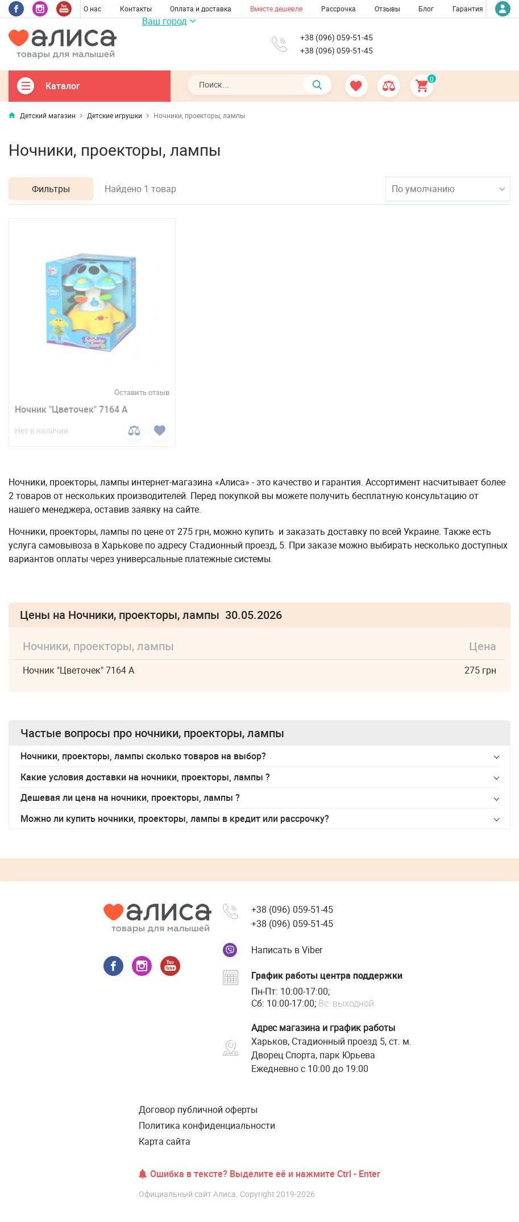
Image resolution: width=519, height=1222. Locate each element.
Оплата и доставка (200, 8)
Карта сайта (164, 1141)
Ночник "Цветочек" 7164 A (71, 409)
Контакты (136, 8)
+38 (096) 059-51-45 (336, 37)
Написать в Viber (286, 949)
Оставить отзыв (141, 392)
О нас (92, 8)
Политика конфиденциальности (207, 1125)
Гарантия (467, 8)
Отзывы (387, 8)
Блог (426, 8)
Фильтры (51, 188)
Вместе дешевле (276, 8)
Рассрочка (338, 8)
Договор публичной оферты (198, 1109)
